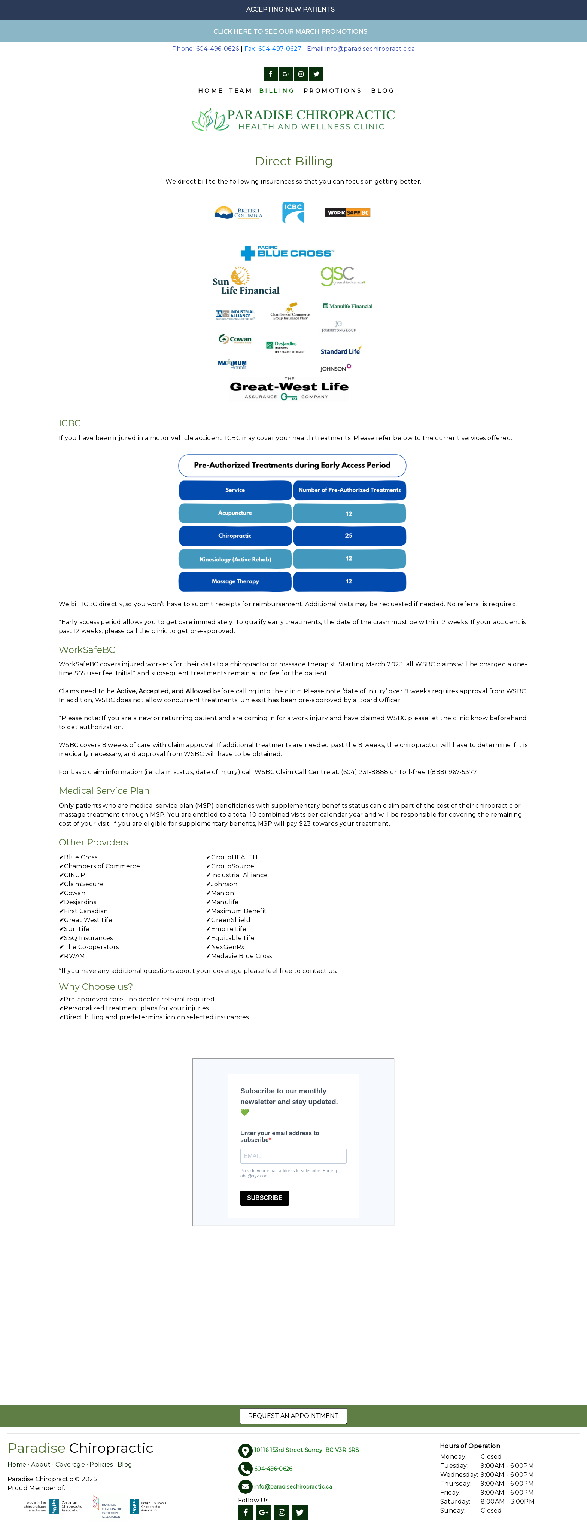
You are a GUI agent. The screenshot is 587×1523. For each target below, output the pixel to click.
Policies (101, 1464)
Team (241, 90)
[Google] (286, 74)
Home (211, 90)
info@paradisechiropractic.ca (293, 1486)
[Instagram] (301, 74)
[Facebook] (271, 74)
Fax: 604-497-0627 (273, 48)
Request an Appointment (293, 1415)
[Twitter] (316, 74)
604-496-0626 (273, 1468)
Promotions (333, 90)
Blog (383, 90)
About (41, 1464)
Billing (277, 90)
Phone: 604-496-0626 (205, 48)
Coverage (70, 1464)
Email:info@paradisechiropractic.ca (361, 48)
